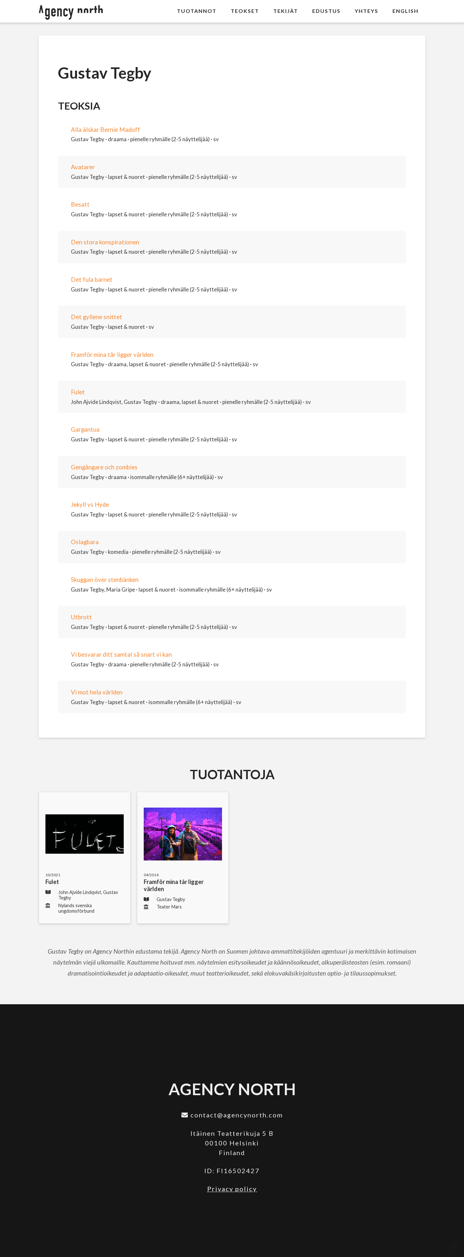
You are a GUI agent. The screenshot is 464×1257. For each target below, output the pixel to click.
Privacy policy (232, 1189)
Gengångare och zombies (104, 467)
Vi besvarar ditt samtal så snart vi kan (121, 654)
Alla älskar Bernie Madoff (105, 129)
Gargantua (85, 429)
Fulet (78, 392)
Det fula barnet (91, 279)
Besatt (80, 204)
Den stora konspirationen (105, 242)
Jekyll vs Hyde (90, 504)
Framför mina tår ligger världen (112, 354)
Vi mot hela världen (96, 692)
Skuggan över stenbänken (105, 579)
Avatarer (83, 167)
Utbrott (81, 617)
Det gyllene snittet (96, 316)
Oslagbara (85, 541)
